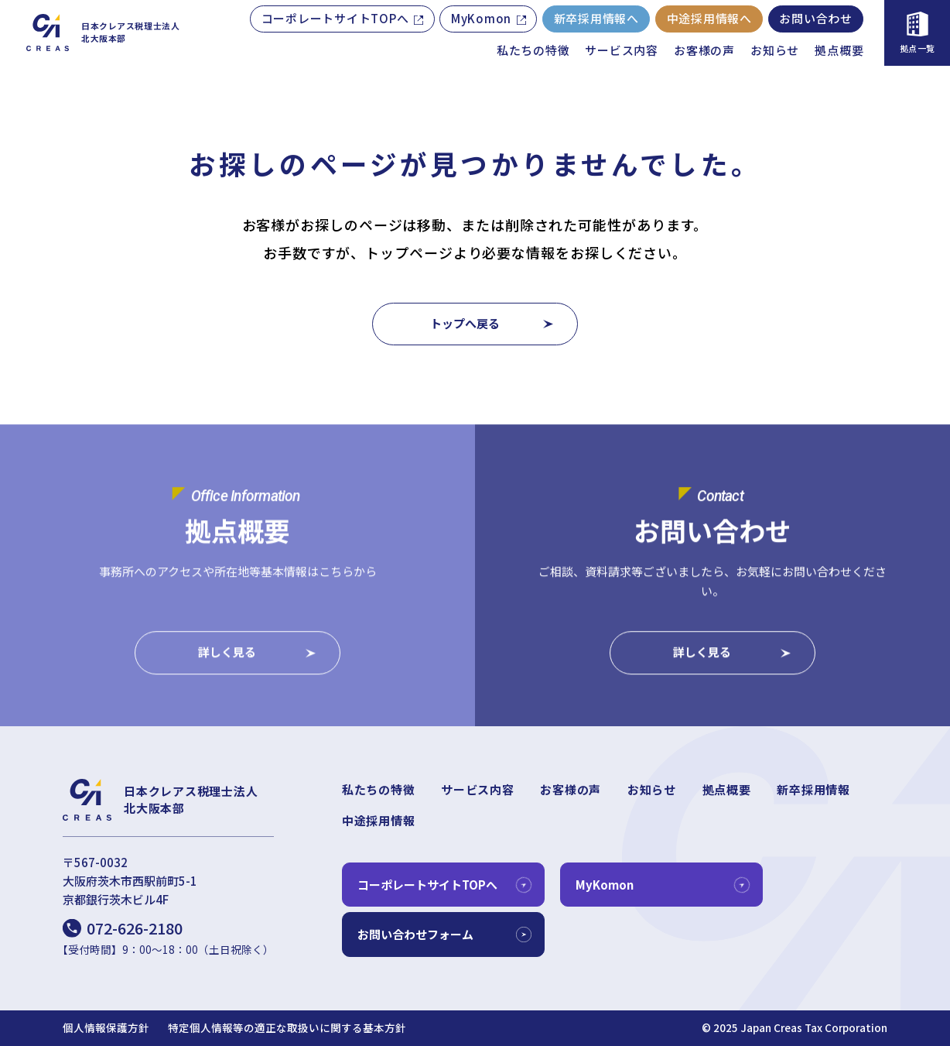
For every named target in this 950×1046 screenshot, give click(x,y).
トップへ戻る (465, 323)
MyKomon (481, 18)
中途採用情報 (378, 820)
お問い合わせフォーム (415, 934)
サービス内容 (621, 50)
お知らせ (774, 50)
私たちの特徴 (533, 50)
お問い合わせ (816, 18)
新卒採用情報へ (596, 18)
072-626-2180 (135, 928)
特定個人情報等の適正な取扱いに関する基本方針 (287, 1027)
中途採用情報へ (709, 18)
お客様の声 (704, 50)
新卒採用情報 (813, 789)
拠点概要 (839, 50)
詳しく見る (227, 654)
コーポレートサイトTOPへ (335, 18)
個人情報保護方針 (106, 1027)
